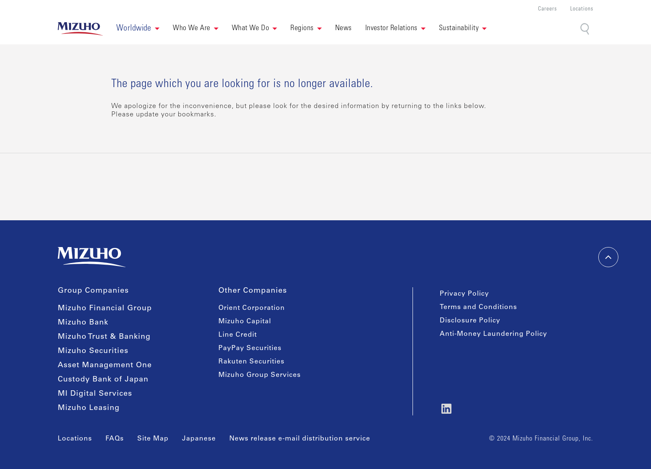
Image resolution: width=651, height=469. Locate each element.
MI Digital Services (95, 394)
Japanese (199, 439)
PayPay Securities (250, 348)
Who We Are (191, 28)
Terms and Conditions (478, 307)
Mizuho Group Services (259, 375)
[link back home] (80, 29)
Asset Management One (105, 365)
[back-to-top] (608, 257)
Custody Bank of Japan (103, 380)
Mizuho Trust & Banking (104, 337)
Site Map (153, 439)
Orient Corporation (251, 308)
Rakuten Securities (251, 361)
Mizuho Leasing (89, 408)
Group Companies (93, 291)
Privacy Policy (464, 294)
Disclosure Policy (470, 320)
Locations (581, 9)
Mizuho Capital (244, 321)
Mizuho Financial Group (105, 308)
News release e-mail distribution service (299, 439)
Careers (547, 9)
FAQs (114, 439)
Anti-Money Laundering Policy (493, 334)
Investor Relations (391, 28)
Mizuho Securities (93, 351)
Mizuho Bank (83, 323)
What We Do (250, 28)
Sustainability (459, 28)
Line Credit (237, 335)
